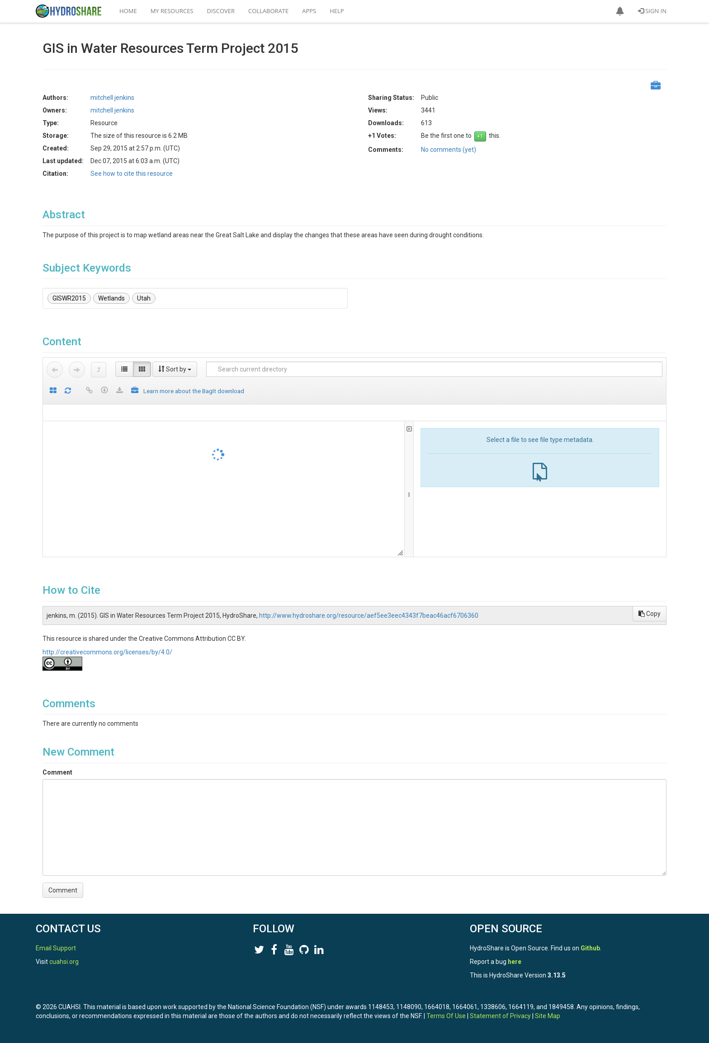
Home (128, 11)
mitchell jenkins (112, 97)
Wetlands (111, 298)
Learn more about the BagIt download (193, 391)
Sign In (652, 11)
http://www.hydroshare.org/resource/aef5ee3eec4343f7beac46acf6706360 (368, 615)
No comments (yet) (448, 149)
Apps (309, 11)
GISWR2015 (69, 298)
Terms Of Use (446, 1016)
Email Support (56, 948)
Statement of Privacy (500, 1016)
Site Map (547, 1016)
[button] (620, 11)
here (514, 961)
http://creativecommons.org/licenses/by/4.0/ (107, 652)
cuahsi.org (64, 961)
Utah (144, 298)
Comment (57, 772)
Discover (221, 11)
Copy (649, 613)
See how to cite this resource (131, 173)
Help (337, 11)
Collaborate (268, 11)
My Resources (172, 11)
